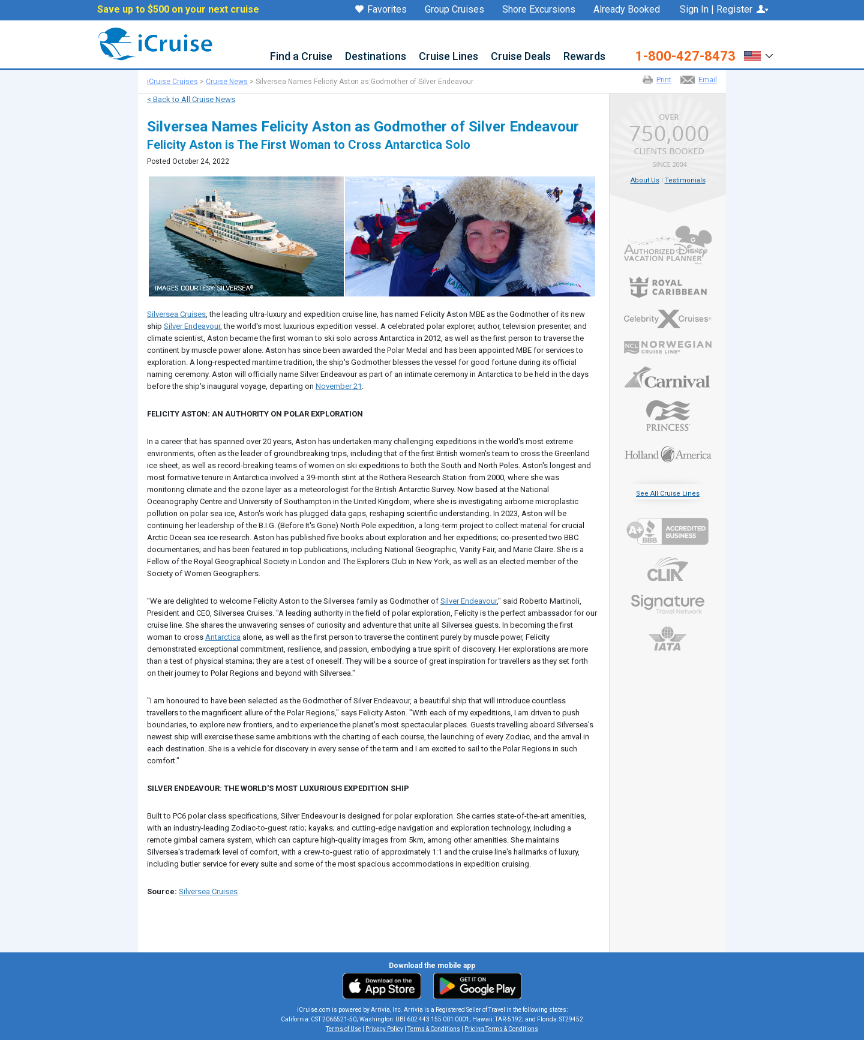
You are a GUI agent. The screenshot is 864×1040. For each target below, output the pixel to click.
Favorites (381, 10)
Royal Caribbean (668, 287)
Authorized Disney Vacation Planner (668, 245)
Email (707, 80)
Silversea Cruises (176, 314)
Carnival (668, 377)
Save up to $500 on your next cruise (178, 9)
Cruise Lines (448, 56)
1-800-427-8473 (685, 56)
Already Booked (626, 9)
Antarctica (223, 637)
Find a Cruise (301, 56)
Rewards (584, 56)
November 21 (339, 386)
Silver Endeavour (192, 326)
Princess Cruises (668, 415)
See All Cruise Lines (668, 493)
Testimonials (685, 180)
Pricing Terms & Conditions (501, 1029)
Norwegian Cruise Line (668, 347)
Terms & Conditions (433, 1029)
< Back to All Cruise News (191, 99)
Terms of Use (343, 1029)
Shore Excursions (538, 9)
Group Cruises (454, 9)
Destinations (375, 56)
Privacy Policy (384, 1029)
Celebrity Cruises (668, 319)
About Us (645, 180)
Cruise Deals (521, 56)
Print (663, 80)
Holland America (668, 453)
